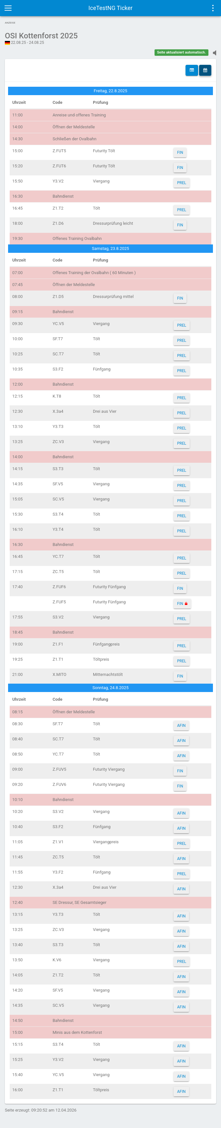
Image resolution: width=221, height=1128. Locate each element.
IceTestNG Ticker (110, 8)
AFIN (181, 725)
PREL (181, 183)
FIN (180, 152)
